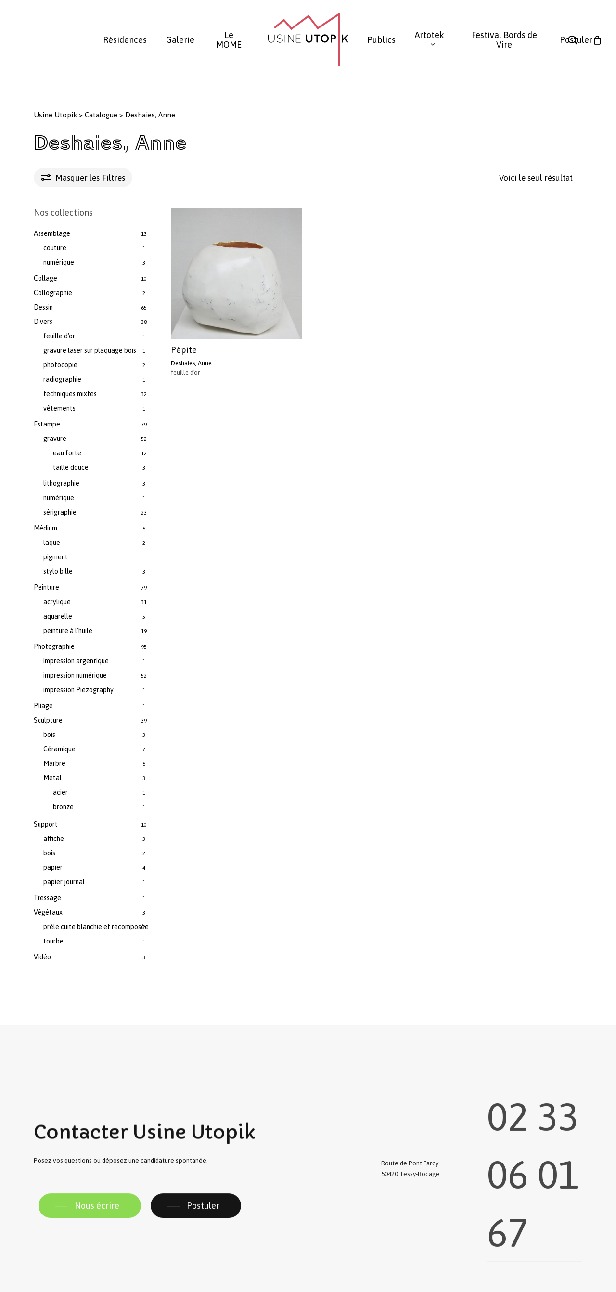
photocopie (60, 365)
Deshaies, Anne (191, 363)
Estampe (47, 424)
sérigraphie (60, 512)
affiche (53, 838)
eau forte (67, 453)
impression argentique (76, 661)
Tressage (47, 898)
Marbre (54, 763)
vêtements (59, 408)
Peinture (46, 587)
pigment (55, 557)
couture (54, 248)
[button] (89, 1220)
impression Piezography (78, 690)
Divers (43, 321)
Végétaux (48, 912)
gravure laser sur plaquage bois (89, 350)
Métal (52, 778)
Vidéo (42, 957)
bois (49, 734)
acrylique (57, 602)
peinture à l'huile (67, 630)
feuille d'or (59, 336)
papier (53, 867)
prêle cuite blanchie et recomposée (96, 926)
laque (51, 542)
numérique (58, 262)
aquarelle (57, 616)
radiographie (62, 379)
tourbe (53, 941)
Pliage (43, 706)
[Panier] (597, 40)
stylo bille (58, 571)
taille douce (71, 467)
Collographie (53, 293)
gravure (54, 438)
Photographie (54, 646)
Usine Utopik (55, 115)
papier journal (64, 882)
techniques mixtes (70, 394)
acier (60, 792)
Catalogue (101, 115)
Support (46, 824)
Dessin (43, 307)
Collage (45, 278)
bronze (63, 807)
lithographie (61, 483)
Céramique (59, 749)
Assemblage (52, 233)
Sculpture (48, 720)
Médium (45, 528)
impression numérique (75, 675)
